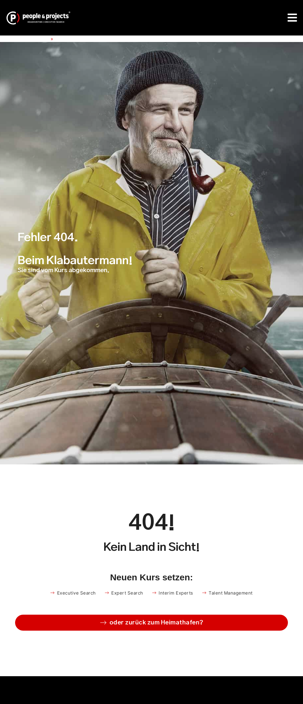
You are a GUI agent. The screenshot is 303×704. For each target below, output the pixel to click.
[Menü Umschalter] (292, 17)
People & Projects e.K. (24, 39)
